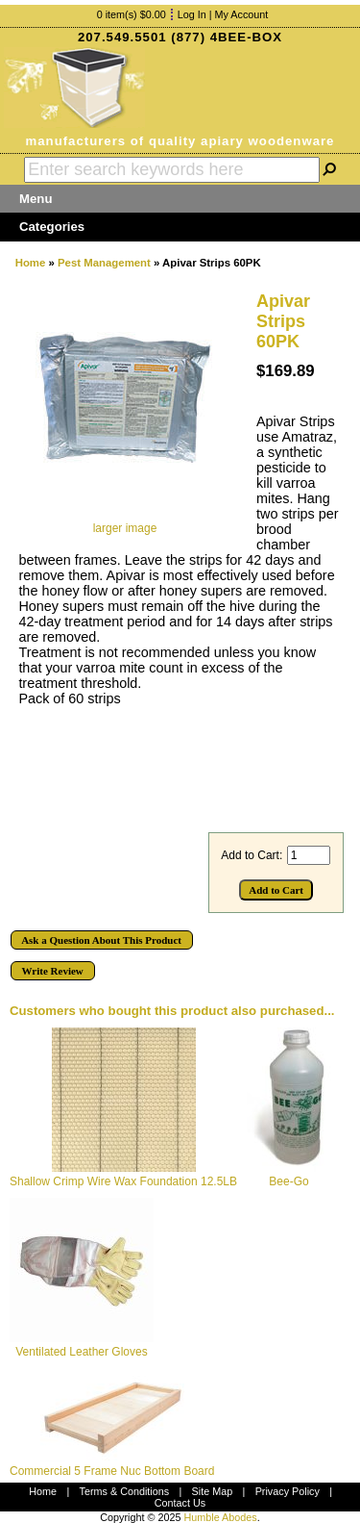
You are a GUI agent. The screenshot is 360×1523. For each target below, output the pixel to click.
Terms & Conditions (125, 1491)
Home (30, 262)
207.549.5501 (122, 37)
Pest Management (104, 262)
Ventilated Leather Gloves (81, 1351)
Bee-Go (288, 1181)
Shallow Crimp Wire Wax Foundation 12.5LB (123, 1181)
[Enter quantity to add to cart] (308, 855)
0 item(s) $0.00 (131, 14)
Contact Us (180, 1503)
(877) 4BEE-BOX (226, 37)
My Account (242, 14)
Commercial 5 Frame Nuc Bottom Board (112, 1471)
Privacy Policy (287, 1491)
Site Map (212, 1491)
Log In (192, 14)
